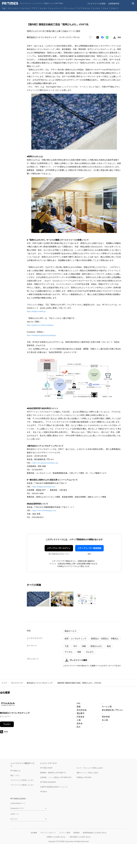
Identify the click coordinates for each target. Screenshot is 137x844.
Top (3, 8)
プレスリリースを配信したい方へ (22, 785)
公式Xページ (14, 814)
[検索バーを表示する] (133, 3)
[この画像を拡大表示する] (38, 599)
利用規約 (76, 832)
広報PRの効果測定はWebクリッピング (54, 787)
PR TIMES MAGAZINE (48, 782)
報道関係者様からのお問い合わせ (94, 832)
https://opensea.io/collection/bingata (40, 325)
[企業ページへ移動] (8, 705)
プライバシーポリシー (48, 832)
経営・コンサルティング (75, 639)
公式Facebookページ (17, 803)
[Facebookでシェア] (102, 37)
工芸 (67, 646)
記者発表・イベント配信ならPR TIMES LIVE (55, 777)
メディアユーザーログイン (59, 548)
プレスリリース (17, 683)
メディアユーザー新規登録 (89, 548)
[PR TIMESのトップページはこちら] (32, 3)
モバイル (25, 8)
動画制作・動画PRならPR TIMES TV (53, 772)
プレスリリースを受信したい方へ (22, 780)
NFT (75, 646)
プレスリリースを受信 (96, 3)
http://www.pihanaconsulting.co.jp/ (45, 463)
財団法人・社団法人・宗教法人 (105, 639)
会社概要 (34, 832)
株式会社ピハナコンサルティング (40, 683)
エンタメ (43, 8)
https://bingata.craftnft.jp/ (36, 311)
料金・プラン (15, 775)
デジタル (69, 652)
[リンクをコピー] (119, 37)
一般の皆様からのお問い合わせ (80, 837)
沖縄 (84, 646)
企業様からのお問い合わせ (55, 837)
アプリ (34, 8)
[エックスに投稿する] (98, 37)
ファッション (68, 8)
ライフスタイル (83, 8)
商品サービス (70, 631)
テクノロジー (13, 8)
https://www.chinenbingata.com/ (44, 510)
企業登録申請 (113, 3)
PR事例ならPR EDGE (84, 777)
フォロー (7, 724)
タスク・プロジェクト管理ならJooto (90, 768)
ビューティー (55, 8)
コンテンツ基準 (64, 832)
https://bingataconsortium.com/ (43, 487)
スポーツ (114, 8)
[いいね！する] (90, 37)
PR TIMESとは (15, 771)
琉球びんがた (96, 646)
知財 (79, 652)
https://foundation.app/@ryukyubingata (41, 335)
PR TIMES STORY (46, 768)
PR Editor (43, 791)
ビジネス (96, 8)
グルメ (105, 8)
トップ (4, 683)
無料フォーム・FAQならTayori (87, 772)
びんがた (90, 652)
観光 (109, 646)
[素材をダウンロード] (114, 37)
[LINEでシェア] (107, 37)
